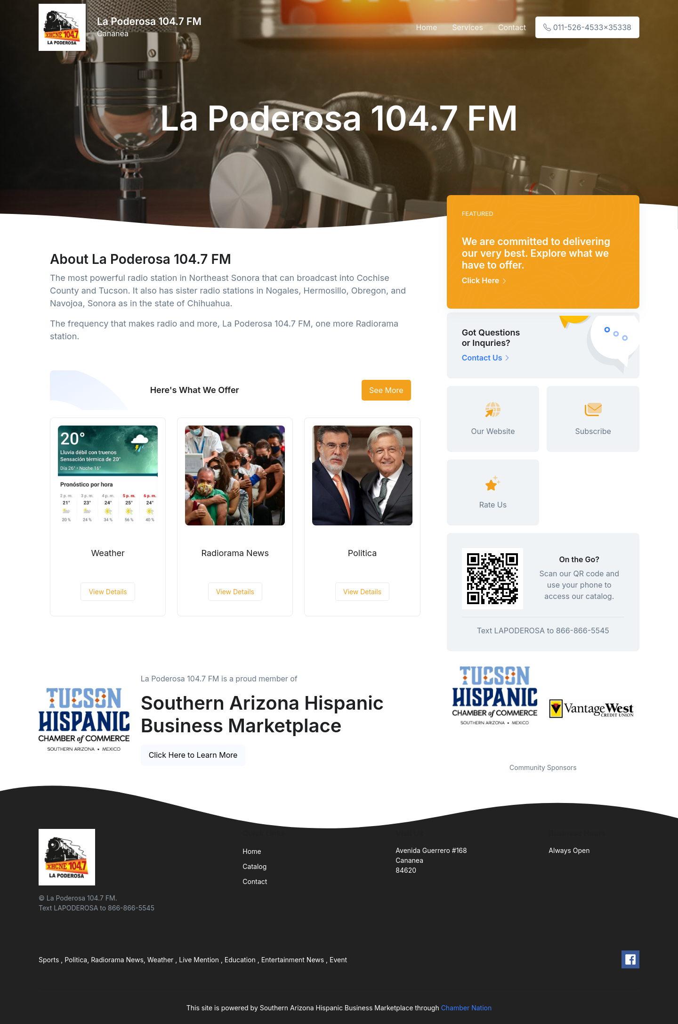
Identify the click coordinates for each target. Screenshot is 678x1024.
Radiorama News (235, 553)
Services (467, 27)
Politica (362, 553)
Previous (439, 708)
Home (426, 27)
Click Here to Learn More (193, 755)
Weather (107, 553)
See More (386, 390)
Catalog (254, 866)
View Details (108, 592)
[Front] (64, 27)
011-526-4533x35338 (587, 27)
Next (646, 708)
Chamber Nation (466, 1008)
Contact (512, 27)
